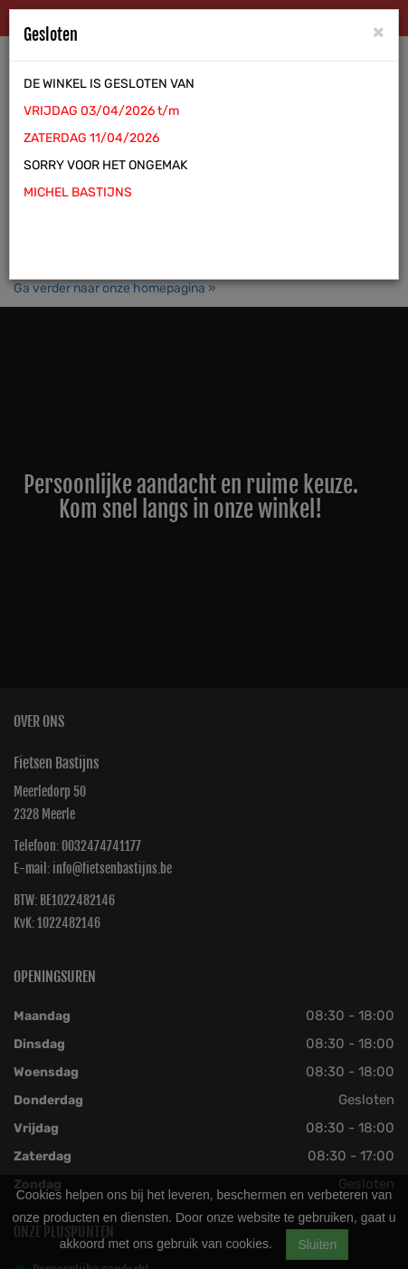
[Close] (378, 31)
